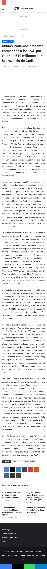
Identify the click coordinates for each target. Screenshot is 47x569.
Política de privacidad (10, 537)
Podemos (25, 462)
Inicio (5, 36)
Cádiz (14, 462)
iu (19, 462)
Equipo (4, 541)
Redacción (7, 66)
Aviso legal (6, 530)
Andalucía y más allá (16, 36)
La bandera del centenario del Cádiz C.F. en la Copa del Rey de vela (35, 510)
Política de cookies (9, 534)
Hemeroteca (7, 41)
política (32, 462)
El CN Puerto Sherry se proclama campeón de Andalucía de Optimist (11, 495)
